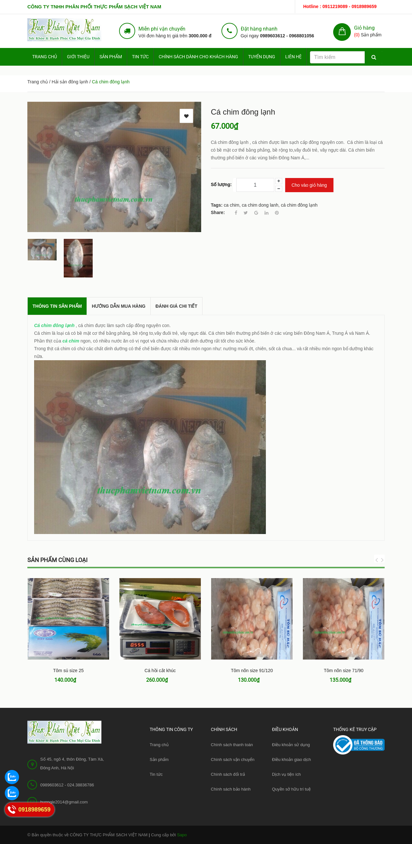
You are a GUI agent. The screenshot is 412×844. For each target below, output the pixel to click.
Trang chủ (44, 56)
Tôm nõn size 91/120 (252, 670)
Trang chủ (159, 744)
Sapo (182, 834)
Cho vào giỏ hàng (309, 185)
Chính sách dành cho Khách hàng (198, 56)
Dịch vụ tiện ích (286, 774)
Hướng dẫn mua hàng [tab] (118, 306)
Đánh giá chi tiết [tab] (176, 306)
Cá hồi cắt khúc (160, 670)
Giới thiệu (78, 56)
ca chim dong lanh (260, 205)
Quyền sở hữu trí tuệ (291, 789)
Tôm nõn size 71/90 (343, 670)
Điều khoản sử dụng (291, 744)
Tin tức (156, 774)
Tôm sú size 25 (68, 670)
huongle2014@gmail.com (64, 802)
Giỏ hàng (364, 28)
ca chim (231, 205)
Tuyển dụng (261, 56)
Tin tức (140, 56)
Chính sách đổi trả (228, 774)
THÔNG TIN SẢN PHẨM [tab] (57, 306)
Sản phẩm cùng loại (57, 560)
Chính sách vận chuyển (232, 759)
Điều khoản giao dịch (291, 759)
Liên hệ (293, 56)
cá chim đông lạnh (299, 205)
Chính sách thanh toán (232, 744)
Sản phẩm (110, 56)
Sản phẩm (159, 759)
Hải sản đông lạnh (70, 81)
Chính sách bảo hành (230, 789)
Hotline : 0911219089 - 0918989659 (340, 6)
